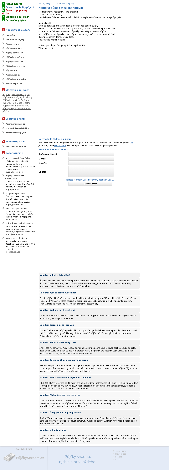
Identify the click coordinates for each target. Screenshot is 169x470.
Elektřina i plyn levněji (16, 208)
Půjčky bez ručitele (15, 57)
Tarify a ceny (120, 451)
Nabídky (42, 3)
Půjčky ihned (12, 70)
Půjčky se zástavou (15, 61)
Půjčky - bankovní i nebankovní (14, 177)
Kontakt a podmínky (16, 146)
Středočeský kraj (67, 3)
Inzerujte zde (120, 454)
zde (131, 142)
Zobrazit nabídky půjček (20, 7)
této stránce (60, 145)
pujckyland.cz (12, 189)
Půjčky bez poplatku (16, 79)
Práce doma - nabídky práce (19, 223)
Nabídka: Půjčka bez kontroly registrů (60, 395)
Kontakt (118, 457)
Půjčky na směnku (14, 48)
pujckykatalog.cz (14, 172)
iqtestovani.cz (13, 251)
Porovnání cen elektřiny (17, 128)
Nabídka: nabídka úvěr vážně (55, 275)
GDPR (117, 460)
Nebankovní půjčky (15, 39)
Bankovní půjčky (14, 83)
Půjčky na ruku (13, 74)
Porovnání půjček (16, 20)
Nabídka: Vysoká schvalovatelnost (58, 292)
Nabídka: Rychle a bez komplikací (57, 310)
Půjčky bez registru (15, 66)
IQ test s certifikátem (16, 238)
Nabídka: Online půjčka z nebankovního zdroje (64, 360)
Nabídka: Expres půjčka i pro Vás (57, 324)
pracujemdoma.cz (14, 234)
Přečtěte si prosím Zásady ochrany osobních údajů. (89, 179)
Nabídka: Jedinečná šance (53, 430)
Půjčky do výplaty (14, 52)
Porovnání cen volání (16, 124)
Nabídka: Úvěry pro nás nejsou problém (60, 412)
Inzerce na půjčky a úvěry (18, 158)
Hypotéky (10, 35)
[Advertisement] (89, 71)
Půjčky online (12, 44)
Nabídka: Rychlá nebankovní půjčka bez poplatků (65, 377)
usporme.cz (11, 219)
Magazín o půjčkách (17, 16)
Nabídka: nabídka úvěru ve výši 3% (58, 342)
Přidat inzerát (14, 3)
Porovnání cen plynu (16, 132)
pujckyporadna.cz (14, 204)
